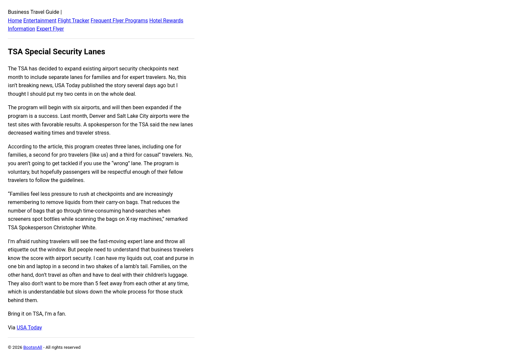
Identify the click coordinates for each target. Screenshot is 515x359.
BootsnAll (32, 347)
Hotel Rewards (166, 20)
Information (21, 29)
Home (15, 20)
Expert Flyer (50, 29)
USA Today (29, 327)
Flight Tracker (73, 20)
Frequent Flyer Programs (119, 20)
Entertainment (39, 20)
